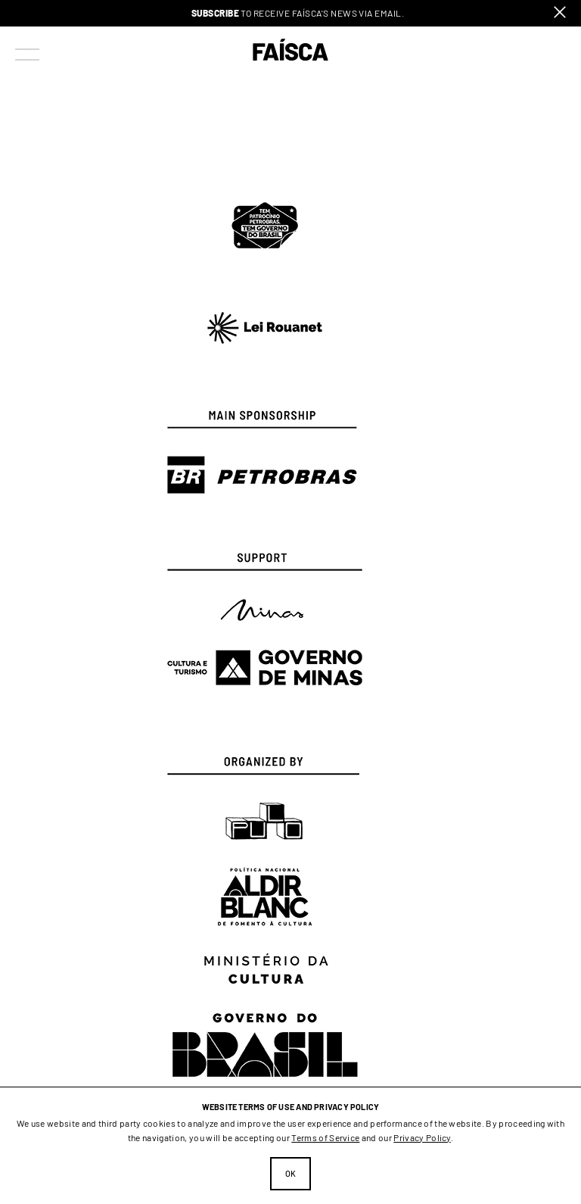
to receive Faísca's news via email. (298, 13)
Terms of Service (325, 1137)
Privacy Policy (421, 1137)
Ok (291, 1173)
